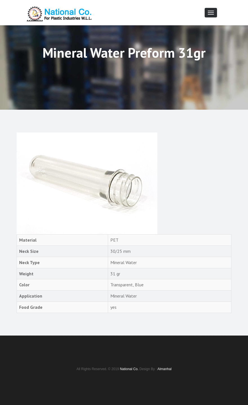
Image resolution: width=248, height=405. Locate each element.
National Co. (129, 369)
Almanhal (164, 369)
